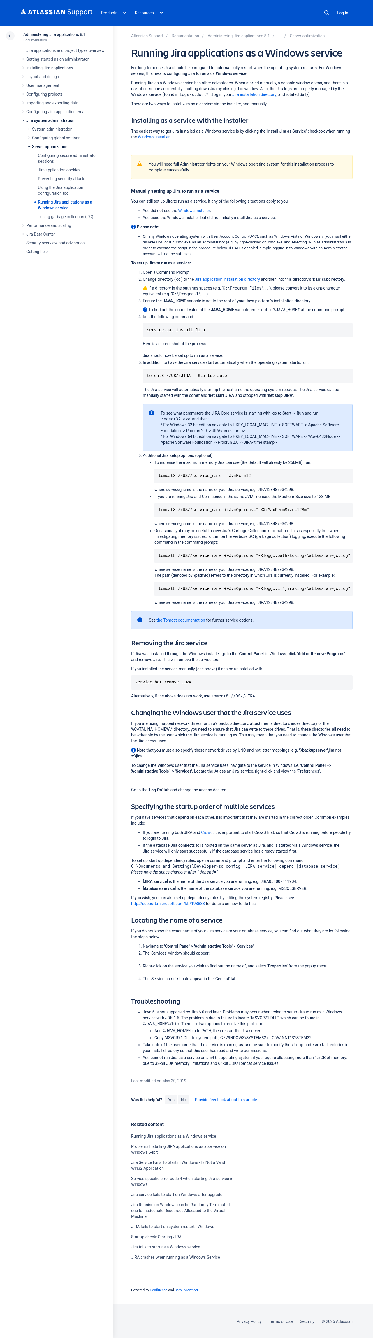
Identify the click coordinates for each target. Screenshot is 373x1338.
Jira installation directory (254, 94)
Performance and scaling (48, 225)
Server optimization (50, 146)
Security (307, 1321)
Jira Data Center (40, 234)
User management (42, 85)
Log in (342, 12)
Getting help (37, 251)
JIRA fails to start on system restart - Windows (172, 1226)
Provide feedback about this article (226, 1099)
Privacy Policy (249, 1321)
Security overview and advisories (55, 243)
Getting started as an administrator (57, 59)
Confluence (158, 1290)
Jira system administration (50, 120)
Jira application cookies (59, 170)
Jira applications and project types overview (65, 50)
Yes (171, 1099)
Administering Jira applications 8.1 (54, 34)
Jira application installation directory (227, 279)
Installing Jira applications (49, 68)
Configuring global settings (56, 138)
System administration (52, 129)
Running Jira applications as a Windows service (173, 1136)
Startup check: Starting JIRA (156, 1236)
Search (326, 12)
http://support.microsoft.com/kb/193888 (168, 903)
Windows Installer (154, 137)
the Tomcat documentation (180, 620)
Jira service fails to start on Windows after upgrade (176, 1194)
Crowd (207, 832)
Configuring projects (44, 94)
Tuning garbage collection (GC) (65, 216)
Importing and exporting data (52, 103)
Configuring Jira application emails (57, 111)
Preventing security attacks (62, 178)
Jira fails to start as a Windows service (165, 1247)
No (183, 1099)
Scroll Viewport (186, 1290)
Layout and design (42, 76)
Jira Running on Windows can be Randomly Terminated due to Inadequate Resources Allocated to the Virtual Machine (180, 1210)
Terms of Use (281, 1321)
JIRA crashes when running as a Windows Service (175, 1257)
